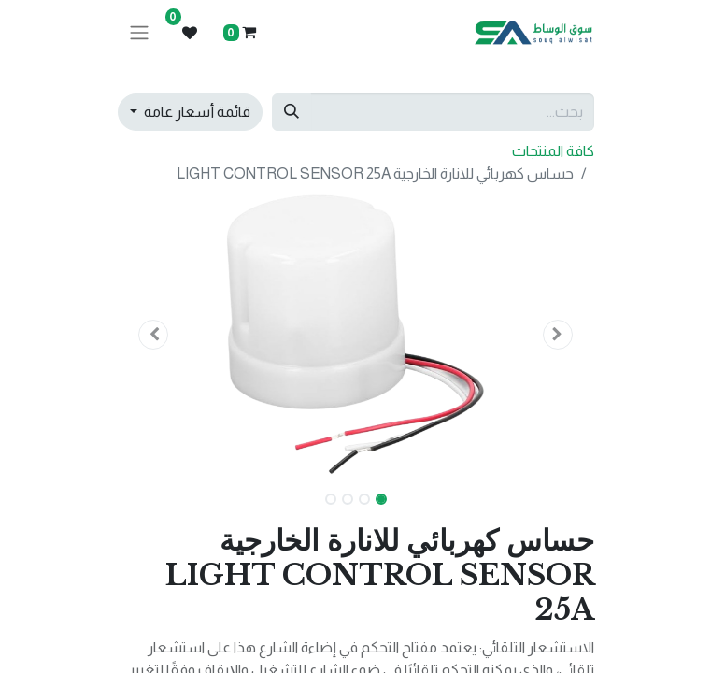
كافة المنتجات (553, 151)
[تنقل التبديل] (139, 33)
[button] (558, 335)
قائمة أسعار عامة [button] (195, 112)
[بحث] (291, 112)
